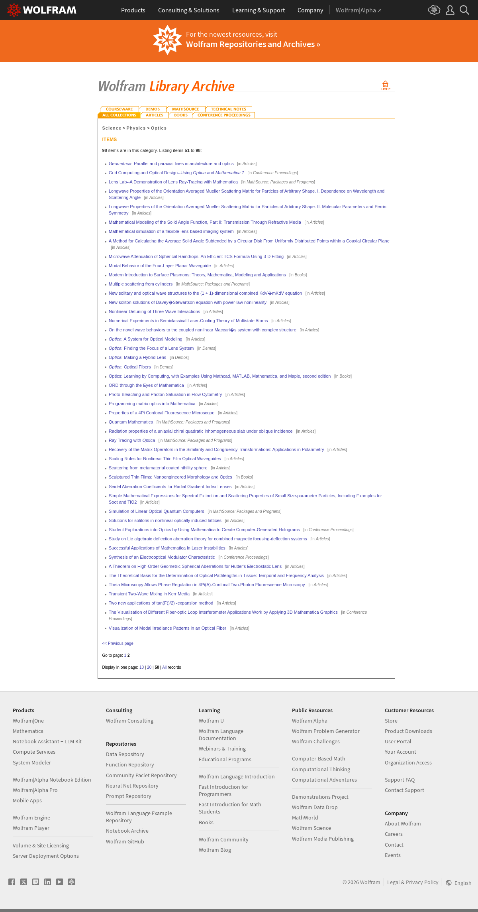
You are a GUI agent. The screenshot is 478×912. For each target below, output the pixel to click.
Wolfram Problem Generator (326, 731)
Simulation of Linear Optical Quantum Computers (156, 511)
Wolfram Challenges (316, 741)
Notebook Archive (127, 830)
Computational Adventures (324, 779)
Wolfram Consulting (129, 720)
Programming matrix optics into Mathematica (152, 403)
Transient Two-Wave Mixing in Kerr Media (149, 593)
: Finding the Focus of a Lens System (151, 348)
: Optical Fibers (130, 366)
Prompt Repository (128, 796)
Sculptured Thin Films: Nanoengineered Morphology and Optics (170, 477)
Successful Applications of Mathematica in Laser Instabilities (167, 548)
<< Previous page (117, 643)
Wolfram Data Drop (315, 807)
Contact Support (404, 790)
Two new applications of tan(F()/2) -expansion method (161, 603)
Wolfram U (211, 720)
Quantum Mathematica (131, 422)
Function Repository (130, 764)
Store (391, 720)
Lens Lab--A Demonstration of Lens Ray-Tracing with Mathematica (173, 181)
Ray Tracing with (132, 440)
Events (393, 855)
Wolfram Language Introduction (237, 776)
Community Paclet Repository (141, 775)
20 (149, 667)
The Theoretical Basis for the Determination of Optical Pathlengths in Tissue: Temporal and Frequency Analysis (216, 575)
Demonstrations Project (320, 796)
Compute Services (34, 751)
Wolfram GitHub (125, 841)
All (164, 667)
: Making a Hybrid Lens (137, 357)
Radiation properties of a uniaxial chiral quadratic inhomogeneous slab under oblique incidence (201, 431)
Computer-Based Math (318, 758)
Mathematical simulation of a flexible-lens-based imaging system (171, 231)
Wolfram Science (311, 827)
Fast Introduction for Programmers (223, 790)
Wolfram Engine (31, 817)
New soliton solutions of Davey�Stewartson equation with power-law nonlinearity (187, 302)
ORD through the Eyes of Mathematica (146, 385)
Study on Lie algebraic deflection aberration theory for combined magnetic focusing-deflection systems (208, 538)
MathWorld (305, 817)
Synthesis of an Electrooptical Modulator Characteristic (162, 557)
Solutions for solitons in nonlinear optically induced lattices (165, 520)
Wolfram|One (28, 720)
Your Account (400, 751)
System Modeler (32, 762)
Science (112, 128)
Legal (393, 882)
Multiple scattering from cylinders (140, 284)
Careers (394, 833)
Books (206, 822)
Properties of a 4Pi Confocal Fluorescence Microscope (161, 412)
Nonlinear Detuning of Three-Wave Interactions (154, 311)
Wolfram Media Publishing (323, 838)
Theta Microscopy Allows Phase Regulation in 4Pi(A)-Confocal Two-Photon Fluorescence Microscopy (207, 584)
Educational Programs (225, 759)
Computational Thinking (321, 769)
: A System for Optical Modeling (145, 339)
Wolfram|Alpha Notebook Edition (52, 779)
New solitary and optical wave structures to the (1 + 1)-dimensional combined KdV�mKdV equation (205, 293)
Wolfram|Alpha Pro (35, 790)
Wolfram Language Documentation (221, 734)
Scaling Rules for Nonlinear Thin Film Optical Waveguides (165, 458)
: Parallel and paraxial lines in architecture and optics (171, 163)
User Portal (398, 741)
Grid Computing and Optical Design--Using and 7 (176, 172)
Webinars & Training (222, 748)
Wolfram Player (31, 827)
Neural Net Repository (132, 785)
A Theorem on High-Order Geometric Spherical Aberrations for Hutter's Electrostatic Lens (195, 566)
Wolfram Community (224, 839)
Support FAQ (400, 779)
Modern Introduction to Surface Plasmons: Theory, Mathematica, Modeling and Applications (197, 274)
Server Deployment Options (46, 855)
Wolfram (370, 882)
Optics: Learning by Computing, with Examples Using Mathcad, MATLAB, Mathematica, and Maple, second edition (220, 376)
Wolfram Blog (215, 849)
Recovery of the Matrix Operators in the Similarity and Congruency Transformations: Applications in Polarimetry (216, 449)
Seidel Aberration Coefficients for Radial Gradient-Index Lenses (170, 486)
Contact (394, 844)
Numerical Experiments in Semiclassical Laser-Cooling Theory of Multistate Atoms (188, 320)
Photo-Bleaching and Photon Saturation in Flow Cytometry (165, 394)
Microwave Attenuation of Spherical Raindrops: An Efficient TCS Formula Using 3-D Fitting (196, 256)
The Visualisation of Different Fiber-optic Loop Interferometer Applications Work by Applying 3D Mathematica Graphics (223, 612)
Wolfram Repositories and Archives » (253, 44)
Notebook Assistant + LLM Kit (47, 741)
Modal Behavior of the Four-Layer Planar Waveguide (160, 265)
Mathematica (28, 731)
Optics (159, 128)
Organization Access (408, 762)
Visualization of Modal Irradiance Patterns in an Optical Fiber (167, 628)
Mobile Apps (27, 800)
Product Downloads (408, 731)
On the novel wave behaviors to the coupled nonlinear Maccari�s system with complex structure (202, 329)
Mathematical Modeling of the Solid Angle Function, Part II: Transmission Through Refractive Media (205, 222)
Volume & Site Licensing (41, 845)
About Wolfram (403, 823)
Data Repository (125, 754)
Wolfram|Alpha (309, 720)
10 (141, 667)
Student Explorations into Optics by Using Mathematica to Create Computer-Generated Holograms (204, 529)
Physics (136, 128)
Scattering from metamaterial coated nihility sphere (158, 467)
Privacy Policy (422, 882)
